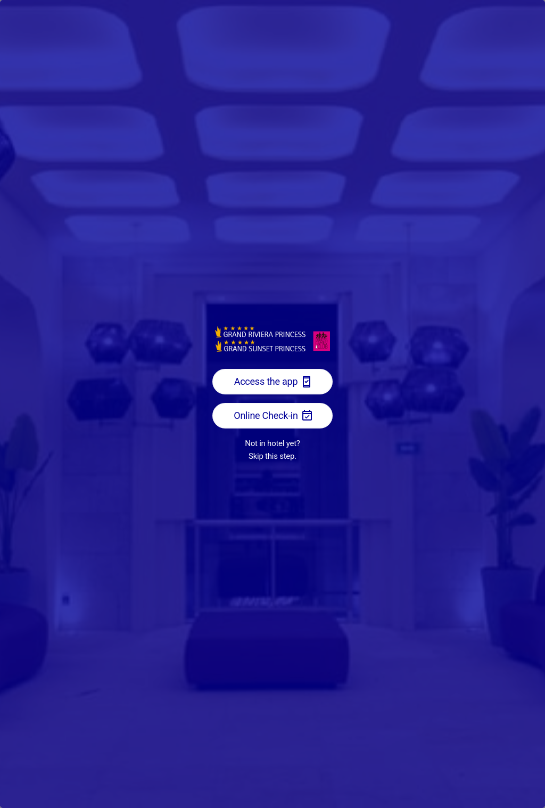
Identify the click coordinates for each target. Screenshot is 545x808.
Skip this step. (272, 456)
